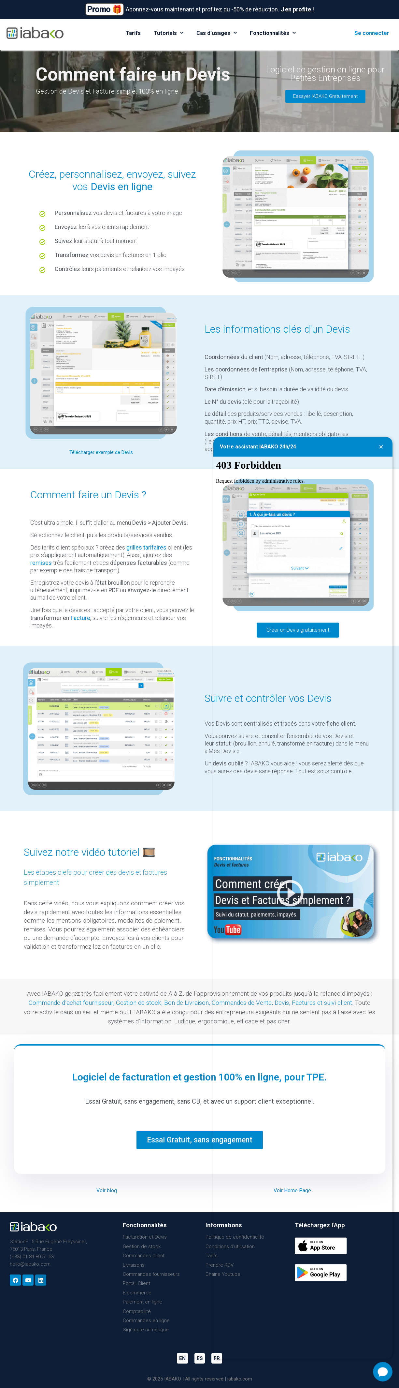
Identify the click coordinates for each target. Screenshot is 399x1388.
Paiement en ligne (142, 1302)
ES (200, 1358)
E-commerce (137, 1293)
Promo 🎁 (104, 9)
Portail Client (136, 1283)
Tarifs (133, 33)
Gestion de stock (138, 1002)
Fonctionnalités (273, 33)
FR (217, 1358)
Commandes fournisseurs (151, 1274)
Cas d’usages (216, 33)
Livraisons (134, 1265)
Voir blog (106, 1190)
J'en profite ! (297, 9)
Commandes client (143, 1256)
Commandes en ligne (146, 1320)
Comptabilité (137, 1311)
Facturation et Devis (145, 1237)
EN (182, 1358)
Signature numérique (146, 1330)
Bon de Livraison (186, 1002)
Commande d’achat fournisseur (71, 1002)
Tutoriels (168, 33)
